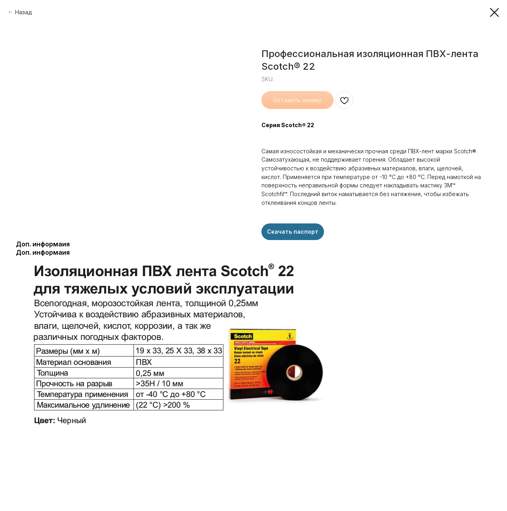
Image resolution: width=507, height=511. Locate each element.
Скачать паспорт (292, 231)
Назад (23, 12)
